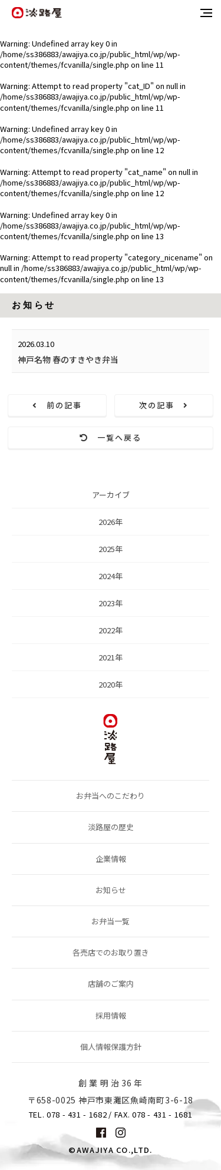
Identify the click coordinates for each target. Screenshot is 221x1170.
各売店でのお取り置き (110, 952)
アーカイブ (111, 497)
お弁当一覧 (110, 921)
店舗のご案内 (111, 983)
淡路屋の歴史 (111, 826)
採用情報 (110, 1015)
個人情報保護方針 (110, 1046)
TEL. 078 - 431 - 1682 (68, 1114)
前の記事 (57, 405)
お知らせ (110, 889)
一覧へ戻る (110, 437)
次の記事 (164, 405)
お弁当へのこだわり (110, 795)
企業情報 (110, 858)
